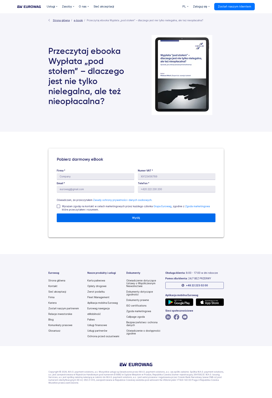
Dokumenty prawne (137, 300)
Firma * (61, 170)
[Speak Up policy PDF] (135, 316)
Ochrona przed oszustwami (103, 336)
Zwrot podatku (96, 291)
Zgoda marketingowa (197, 206)
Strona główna (61, 20)
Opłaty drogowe (97, 286)
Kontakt (52, 286)
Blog (51, 319)
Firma (51, 297)
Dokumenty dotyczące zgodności (139, 293)
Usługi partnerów (97, 330)
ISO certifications (136, 305)
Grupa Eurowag (162, 206)
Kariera (52, 302)
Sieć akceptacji (57, 291)
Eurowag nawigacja (98, 308)
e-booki (78, 20)
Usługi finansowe (97, 325)
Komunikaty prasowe (60, 325)
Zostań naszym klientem (234, 6)
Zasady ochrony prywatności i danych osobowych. (122, 199)
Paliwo (91, 319)
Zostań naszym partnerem (63, 308)
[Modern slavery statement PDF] (144, 283)
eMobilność (94, 314)
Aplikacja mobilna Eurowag (102, 302)
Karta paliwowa (96, 280)
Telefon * (143, 183)
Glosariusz (54, 330)
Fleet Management (98, 297)
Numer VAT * (145, 170)
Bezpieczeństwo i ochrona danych (141, 324)
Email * (61, 183)
